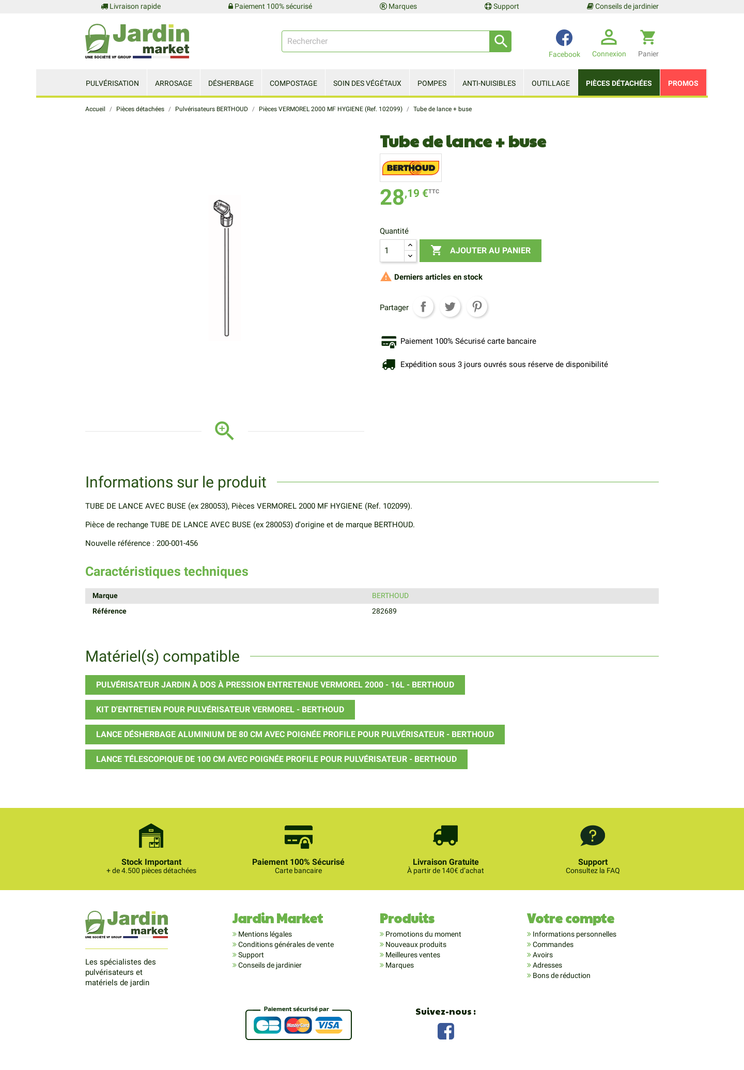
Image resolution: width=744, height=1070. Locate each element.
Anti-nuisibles (489, 83)
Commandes (552, 944)
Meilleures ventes (412, 955)
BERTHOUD (390, 595)
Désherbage (231, 83)
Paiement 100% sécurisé (270, 6)
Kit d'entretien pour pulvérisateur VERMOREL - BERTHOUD (220, 709)
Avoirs (542, 955)
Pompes (431, 83)
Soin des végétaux (367, 83)
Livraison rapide (131, 6)
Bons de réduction (561, 975)
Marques (398, 6)
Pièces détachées (619, 83)
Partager (423, 306)
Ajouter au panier (480, 250)
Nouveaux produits (415, 944)
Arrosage (173, 83)
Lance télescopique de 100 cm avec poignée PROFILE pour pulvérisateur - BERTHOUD (276, 759)
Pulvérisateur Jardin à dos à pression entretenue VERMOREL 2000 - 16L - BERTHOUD (275, 685)
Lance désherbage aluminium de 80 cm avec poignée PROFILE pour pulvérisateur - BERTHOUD (295, 734)
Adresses (546, 965)
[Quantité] (392, 250)
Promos (683, 83)
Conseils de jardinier (623, 6)
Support (502, 6)
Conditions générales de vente (285, 944)
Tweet (450, 306)
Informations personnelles (573, 934)
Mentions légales (264, 934)
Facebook (446, 1029)
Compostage (293, 83)
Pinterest (477, 306)
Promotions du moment (422, 934)
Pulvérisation (112, 83)
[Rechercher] (397, 41)
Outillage (551, 83)
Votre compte (570, 918)
